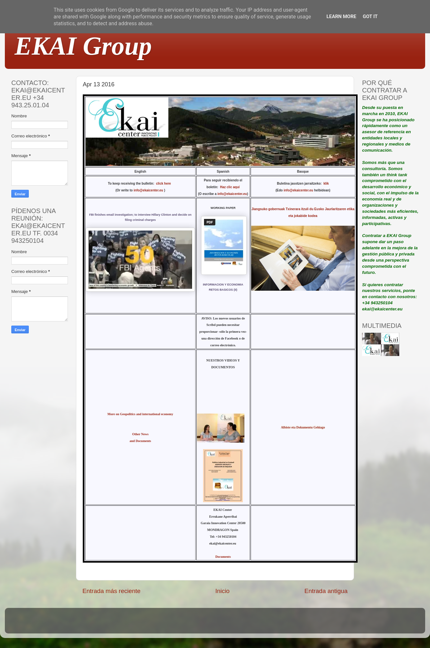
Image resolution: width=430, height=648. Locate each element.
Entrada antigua (326, 591)
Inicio (222, 591)
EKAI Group (83, 46)
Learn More (341, 16)
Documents (223, 556)
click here (164, 183)
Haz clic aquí (230, 187)
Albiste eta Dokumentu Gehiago (303, 427)
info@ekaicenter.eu (149, 190)
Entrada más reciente (111, 591)
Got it (370, 16)
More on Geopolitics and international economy (140, 414)
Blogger (257, 623)
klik (326, 183)
